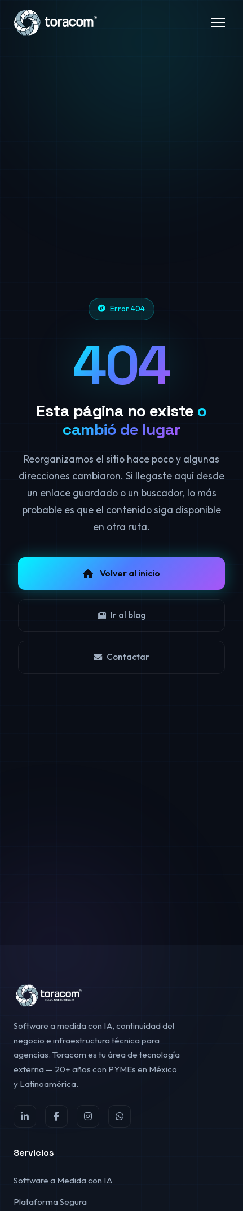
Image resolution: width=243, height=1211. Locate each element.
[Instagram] (88, 1116)
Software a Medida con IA (63, 1180)
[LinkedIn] (25, 1116)
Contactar (121, 656)
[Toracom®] (56, 22)
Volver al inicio (121, 573)
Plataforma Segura (50, 1201)
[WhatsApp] (119, 1116)
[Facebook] (56, 1116)
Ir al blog (122, 615)
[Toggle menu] (218, 23)
